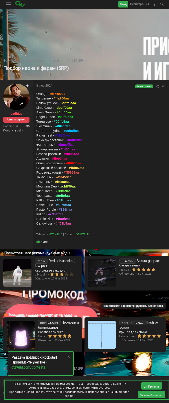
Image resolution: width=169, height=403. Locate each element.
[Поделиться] (157, 86)
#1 (164, 86)
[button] (8, 4)
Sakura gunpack (140, 261)
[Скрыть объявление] (68, 357)
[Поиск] (162, 4)
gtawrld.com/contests (28, 367)
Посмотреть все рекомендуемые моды (37, 253)
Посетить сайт (13, 130)
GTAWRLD (55, 234)
